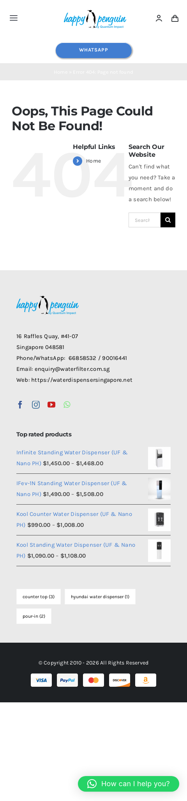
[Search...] (145, 220)
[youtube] (51, 405)
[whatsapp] (67, 405)
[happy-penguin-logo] (95, 10)
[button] (128, 784)
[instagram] (36, 405)
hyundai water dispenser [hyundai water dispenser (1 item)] (100, 596)
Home (61, 72)
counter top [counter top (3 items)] (39, 596)
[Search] (168, 220)
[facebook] (20, 405)
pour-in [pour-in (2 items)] (34, 616)
